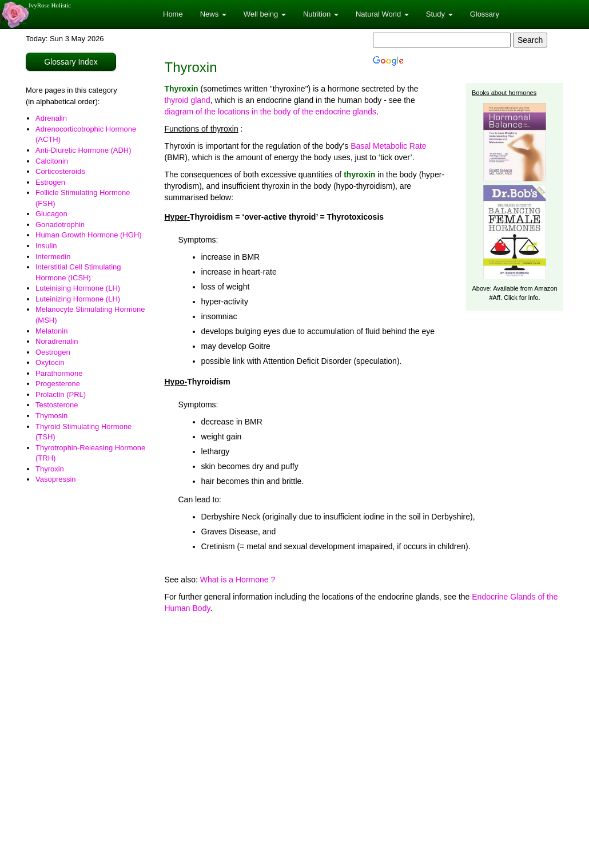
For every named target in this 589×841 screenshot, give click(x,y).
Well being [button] (265, 14)
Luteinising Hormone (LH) (77, 288)
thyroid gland (187, 100)
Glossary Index (70, 62)
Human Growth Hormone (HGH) (88, 235)
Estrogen (50, 182)
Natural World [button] (382, 14)
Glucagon (51, 213)
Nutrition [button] (321, 14)
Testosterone (56, 404)
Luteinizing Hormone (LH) (77, 299)
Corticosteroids (60, 171)
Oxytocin (50, 362)
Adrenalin (51, 118)
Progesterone (57, 383)
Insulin (46, 245)
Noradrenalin (56, 341)
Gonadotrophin (60, 224)
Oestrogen (52, 352)
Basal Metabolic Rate (388, 145)
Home (173, 14)
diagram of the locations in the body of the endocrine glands (270, 111)
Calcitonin (51, 161)
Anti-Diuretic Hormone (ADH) (83, 150)
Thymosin (51, 415)
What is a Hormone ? (238, 579)
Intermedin (52, 256)
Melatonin (51, 331)
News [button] (213, 14)
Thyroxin (49, 469)
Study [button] (439, 14)
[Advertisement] (364, 711)
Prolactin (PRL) (60, 394)
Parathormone (58, 373)
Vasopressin (55, 479)
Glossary (484, 14)
